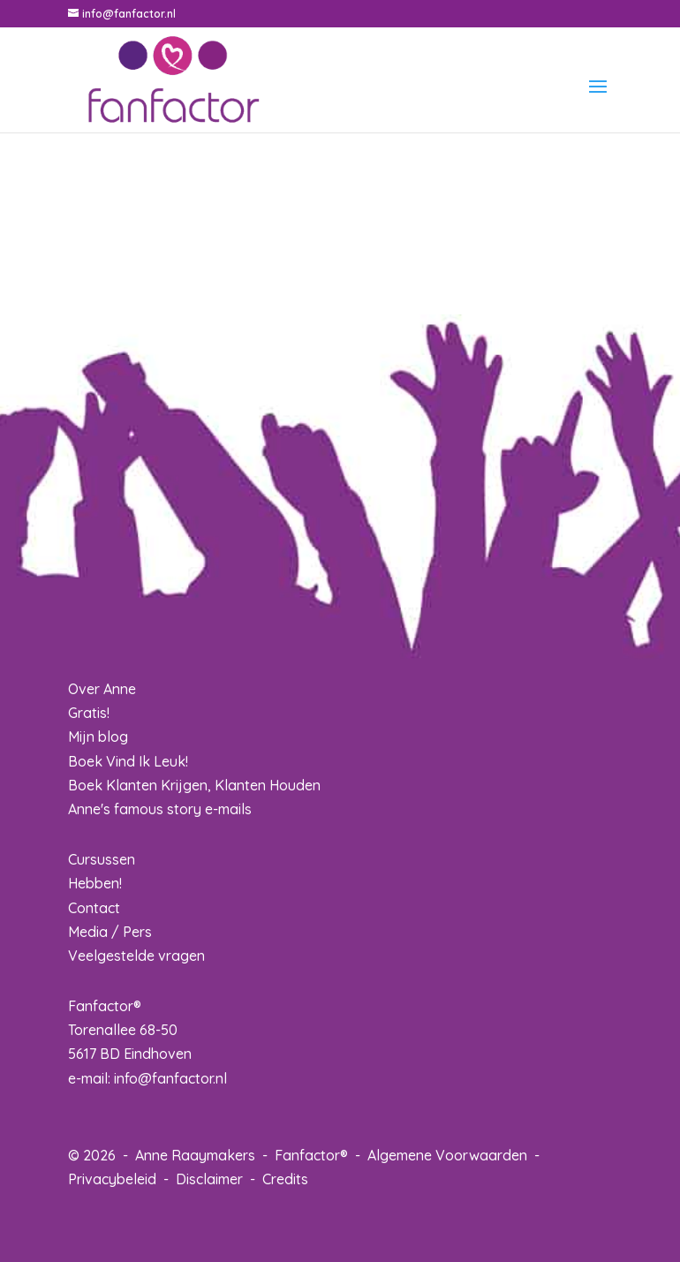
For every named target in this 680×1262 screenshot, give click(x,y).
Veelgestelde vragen (136, 955)
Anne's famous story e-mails (160, 809)
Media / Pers (110, 932)
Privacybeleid (112, 1179)
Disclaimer (209, 1179)
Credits (285, 1179)
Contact (94, 908)
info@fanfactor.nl (170, 1078)
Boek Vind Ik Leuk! (128, 761)
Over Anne (102, 689)
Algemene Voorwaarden (447, 1155)
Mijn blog (98, 736)
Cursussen (101, 859)
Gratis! (89, 713)
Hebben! (95, 883)
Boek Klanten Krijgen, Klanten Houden (194, 785)
